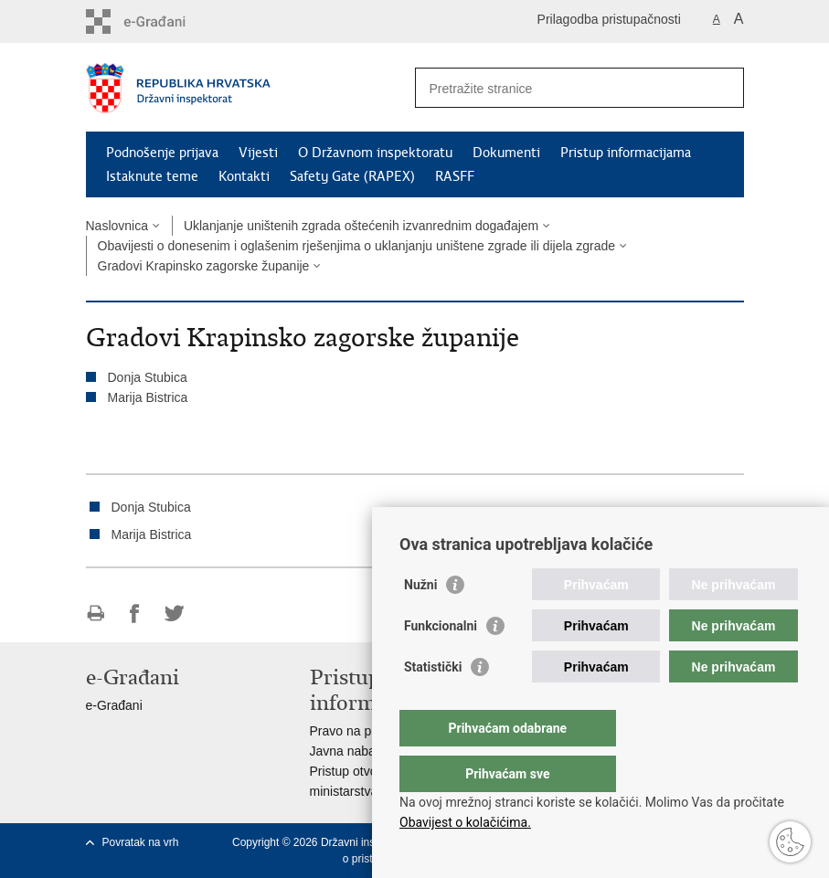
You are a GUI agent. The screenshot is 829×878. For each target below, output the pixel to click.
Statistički (433, 703)
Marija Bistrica (148, 397)
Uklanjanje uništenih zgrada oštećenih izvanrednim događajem (361, 225)
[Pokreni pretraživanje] (723, 87)
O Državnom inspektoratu (375, 152)
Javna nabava (349, 751)
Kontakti (244, 176)
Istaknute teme (152, 176)
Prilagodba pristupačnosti (609, 19)
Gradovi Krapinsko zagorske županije (204, 266)
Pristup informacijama (625, 152)
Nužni (420, 621)
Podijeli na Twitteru (174, 613)
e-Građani (114, 705)
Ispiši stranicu (95, 613)
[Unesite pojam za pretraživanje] (559, 88)
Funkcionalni (440, 662)
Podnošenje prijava (162, 152)
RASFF (454, 176)
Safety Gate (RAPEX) (352, 176)
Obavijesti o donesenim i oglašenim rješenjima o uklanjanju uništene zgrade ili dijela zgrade (357, 245)
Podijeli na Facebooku (134, 613)
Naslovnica (117, 225)
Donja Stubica (147, 377)
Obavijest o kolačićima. (465, 822)
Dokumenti (506, 152)
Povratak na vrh (140, 842)
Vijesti (258, 152)
